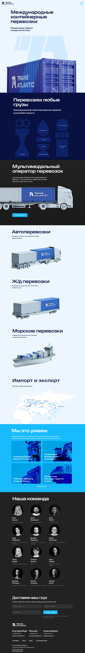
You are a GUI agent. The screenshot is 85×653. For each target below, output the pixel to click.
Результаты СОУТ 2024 (17, 651)
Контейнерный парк (41, 640)
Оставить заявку (20, 215)
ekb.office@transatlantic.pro (18, 635)
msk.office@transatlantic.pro (35, 635)
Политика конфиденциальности (19, 645)
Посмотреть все (42, 486)
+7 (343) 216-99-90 (16, 633)
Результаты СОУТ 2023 (17, 649)
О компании (15, 640)
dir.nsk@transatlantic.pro (48, 635)
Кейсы (31, 640)
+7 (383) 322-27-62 (47, 633)
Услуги (24, 640)
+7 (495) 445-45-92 (33, 633)
